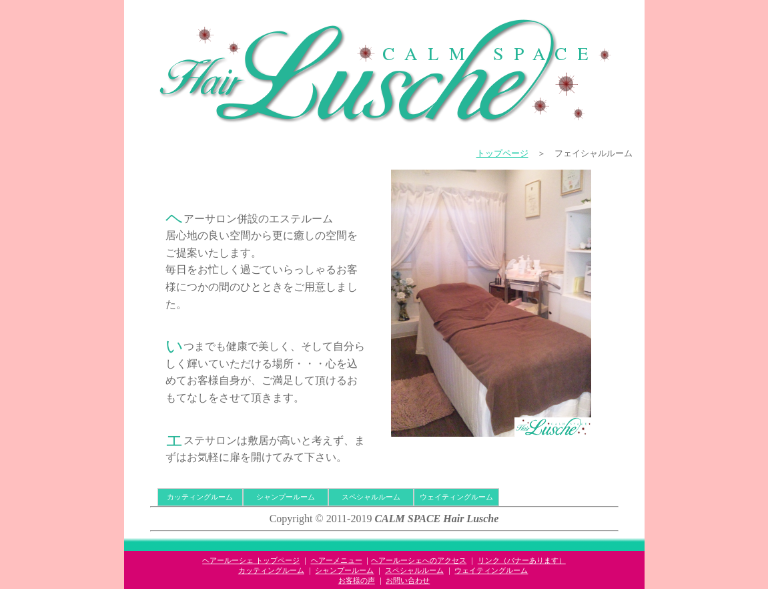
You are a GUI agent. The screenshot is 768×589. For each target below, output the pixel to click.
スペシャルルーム (371, 497)
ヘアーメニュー (336, 560)
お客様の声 (356, 580)
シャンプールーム (285, 497)
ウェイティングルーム (456, 497)
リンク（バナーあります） (522, 560)
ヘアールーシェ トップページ (251, 560)
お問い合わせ (408, 580)
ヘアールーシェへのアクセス (418, 560)
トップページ (502, 153)
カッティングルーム (200, 497)
